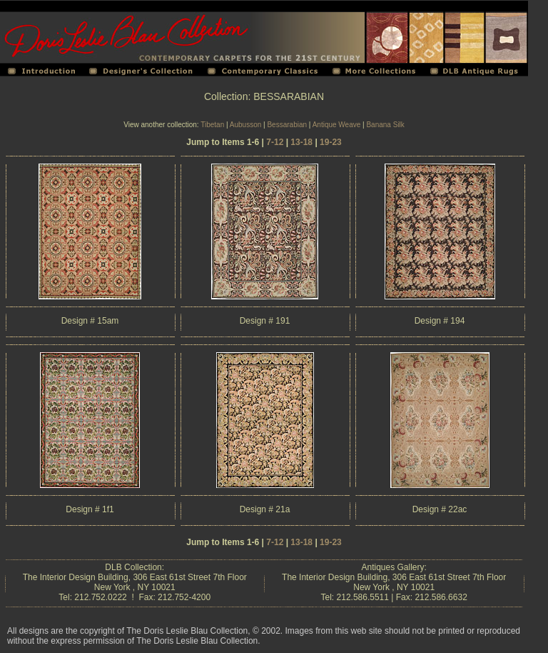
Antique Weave (337, 125)
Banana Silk (385, 125)
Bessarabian (287, 125)
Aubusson (245, 125)
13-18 (301, 142)
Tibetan (212, 125)
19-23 (331, 142)
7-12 (274, 142)
